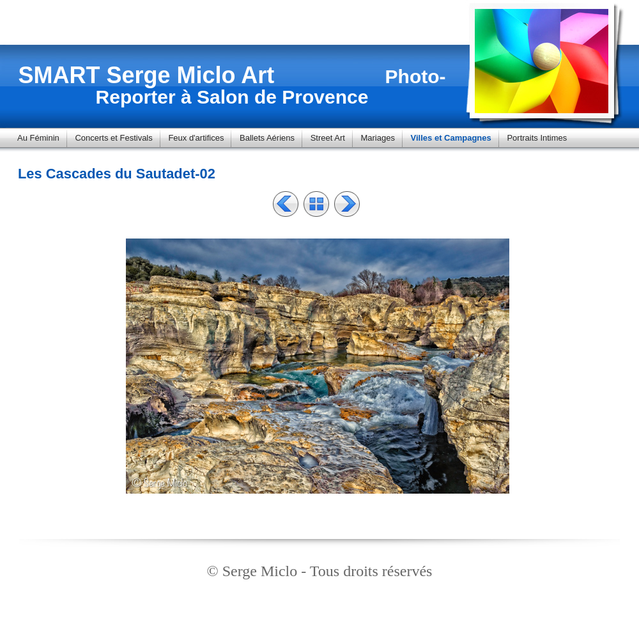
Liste (316, 204)
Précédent (285, 204)
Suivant (347, 204)
